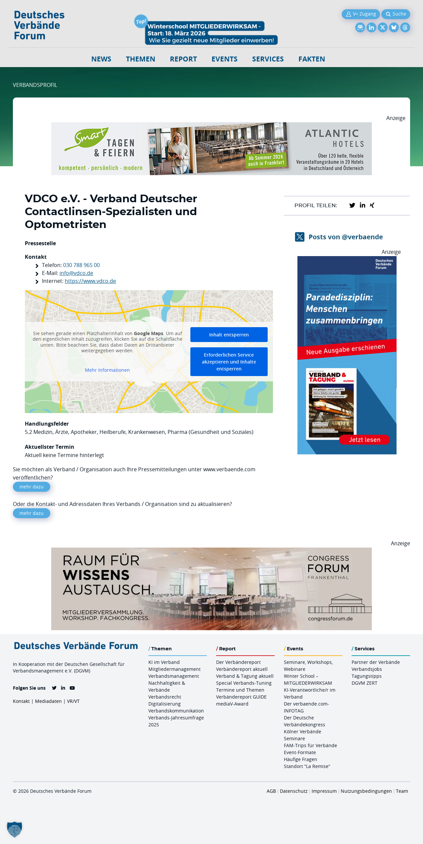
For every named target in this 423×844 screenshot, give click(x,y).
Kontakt (21, 701)
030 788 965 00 (81, 265)
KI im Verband (164, 662)
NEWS (101, 59)
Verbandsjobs (367, 669)
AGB (271, 791)
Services (268, 59)
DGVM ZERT (364, 683)
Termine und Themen (240, 690)
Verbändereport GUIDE (241, 697)
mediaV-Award (232, 704)
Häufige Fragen (300, 759)
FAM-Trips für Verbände (310, 745)
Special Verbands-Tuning (244, 683)
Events (225, 59)
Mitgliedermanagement (174, 669)
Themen (140, 59)
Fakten (311, 59)
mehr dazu (31, 486)
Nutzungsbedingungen (366, 791)
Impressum (324, 791)
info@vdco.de (76, 273)
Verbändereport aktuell (242, 669)
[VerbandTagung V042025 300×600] (347, 260)
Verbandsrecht (164, 697)
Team (402, 791)
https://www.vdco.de (90, 281)
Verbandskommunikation (176, 711)
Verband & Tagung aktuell (245, 676)
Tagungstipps (367, 676)
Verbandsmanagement (173, 676)
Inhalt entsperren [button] (229, 334)
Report (183, 59)
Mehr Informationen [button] (107, 370)
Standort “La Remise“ (307, 766)
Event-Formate (300, 752)
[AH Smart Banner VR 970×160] (211, 126)
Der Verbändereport (238, 662)
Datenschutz (294, 791)
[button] (14, 829)
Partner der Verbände (376, 662)
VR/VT (73, 701)
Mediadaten (48, 701)
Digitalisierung (164, 704)
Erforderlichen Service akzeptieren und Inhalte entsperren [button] (229, 362)
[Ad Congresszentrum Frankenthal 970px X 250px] (211, 551)
